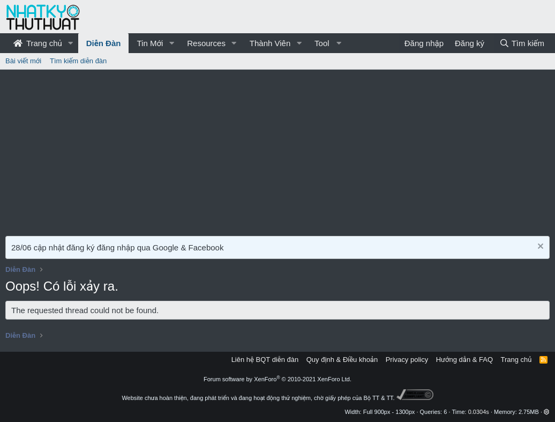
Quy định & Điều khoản (342, 360)
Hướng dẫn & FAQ (464, 360)
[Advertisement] (277, 150)
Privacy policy (407, 360)
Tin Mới (150, 43)
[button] (70, 43)
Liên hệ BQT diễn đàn (265, 360)
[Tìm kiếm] (522, 43)
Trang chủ (37, 43)
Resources (206, 43)
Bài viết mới (23, 61)
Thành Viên (270, 43)
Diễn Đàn (103, 43)
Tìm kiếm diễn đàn (78, 61)
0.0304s (478, 412)
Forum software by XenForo (277, 379)
